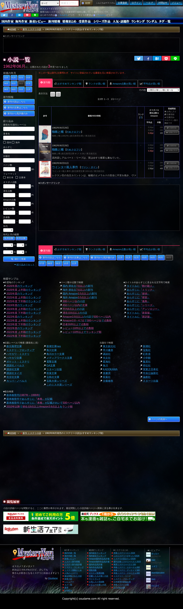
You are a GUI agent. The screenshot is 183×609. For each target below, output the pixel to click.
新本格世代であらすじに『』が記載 (29, 399)
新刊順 (45, 82)
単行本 (8, 178)
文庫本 (20, 178)
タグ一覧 (68, 585)
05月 (14, 83)
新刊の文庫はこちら (16, 107)
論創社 (147, 377)
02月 (21, 78)
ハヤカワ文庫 (14, 357)
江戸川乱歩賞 (119, 587)
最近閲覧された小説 (73, 576)
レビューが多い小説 (97, 585)
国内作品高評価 (95, 564)
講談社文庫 (12, 369)
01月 (14, 78)
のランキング (19, 286)
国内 (7, 143)
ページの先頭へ (158, 419)
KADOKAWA (110, 369)
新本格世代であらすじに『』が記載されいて (43, 402)
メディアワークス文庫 (59, 357)
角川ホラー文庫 (55, 354)
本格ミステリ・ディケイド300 (126, 570)
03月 (28, 78)
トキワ (154, 566)
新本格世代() (23, 395)
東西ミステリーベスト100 (124, 564)
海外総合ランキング (97, 556)
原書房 (107, 373)
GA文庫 (50, 365)
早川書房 (108, 350)
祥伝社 (147, 365)
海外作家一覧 (70, 556)
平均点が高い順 (150, 83)
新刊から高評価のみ (16, 113)
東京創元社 (109, 346)
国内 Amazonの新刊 (80, 293)
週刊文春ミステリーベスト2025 (127, 562)
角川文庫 (51, 350)
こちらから (63, 15)
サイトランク (94, 579)
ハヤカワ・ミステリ (17, 354)
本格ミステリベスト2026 (124, 553)
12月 (6, 78)
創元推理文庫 (14, 346)
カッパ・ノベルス (16, 380)
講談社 (107, 354)
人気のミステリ (71, 573)
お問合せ (68, 590)
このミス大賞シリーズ (59, 384)
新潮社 (147, 346)
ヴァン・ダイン (89, 167)
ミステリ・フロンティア (20, 350)
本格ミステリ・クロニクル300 (126, 573)
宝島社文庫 (52, 377)
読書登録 (171, 128)
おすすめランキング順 (68, 83)
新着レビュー (70, 559)
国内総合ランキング (97, 553)
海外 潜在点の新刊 (78, 289)
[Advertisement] (135, 12)
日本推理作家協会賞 (122, 582)
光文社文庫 (12, 377)
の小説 (74, 301)
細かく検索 (18, 259)
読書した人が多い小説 (98, 576)
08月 (6, 89)
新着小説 (68, 579)
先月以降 (8, 238)
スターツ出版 (54, 369)
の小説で (87, 316)
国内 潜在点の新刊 (78, 286)
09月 (14, 89)
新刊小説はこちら (14, 101)
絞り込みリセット (24, 264)
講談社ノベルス (15, 365)
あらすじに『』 (141, 289)
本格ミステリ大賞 (121, 585)
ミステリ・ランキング (74, 567)
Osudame (53, 578)
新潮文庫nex (53, 346)
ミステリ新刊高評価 (73, 564)
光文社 (107, 357)
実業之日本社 (150, 369)
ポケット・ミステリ (17, 361)
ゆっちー (155, 553)
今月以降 (21, 238)
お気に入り (171, 132)
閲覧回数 (93, 570)
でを (39, 406)
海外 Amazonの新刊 (80, 297)
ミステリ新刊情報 (72, 562)
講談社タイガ (14, 373)
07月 (28, 83)
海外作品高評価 (95, 567)
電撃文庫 (51, 361)
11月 (28, 89)
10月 (21, 89)
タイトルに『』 (141, 286)
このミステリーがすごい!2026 (126, 556)
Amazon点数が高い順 (122, 83)
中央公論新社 (150, 373)
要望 (66, 587)
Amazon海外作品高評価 (99, 562)
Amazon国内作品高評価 (99, 559)
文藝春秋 (108, 380)
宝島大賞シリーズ (56, 380)
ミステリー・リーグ (122, 576)
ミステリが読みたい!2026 (124, 559)
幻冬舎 (147, 354)
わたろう (155, 585)
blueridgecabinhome (160, 573)
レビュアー (69, 582)
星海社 (107, 361)
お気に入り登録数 (96, 582)
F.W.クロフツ (74, 131)
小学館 (147, 357)
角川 (105, 365)
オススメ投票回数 (96, 573)
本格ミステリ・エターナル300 (126, 567)
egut (153, 560)
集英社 (147, 361)
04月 (6, 83)
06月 (21, 83)
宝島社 (147, 350)
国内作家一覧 (70, 553)
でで (87, 320)
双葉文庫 (51, 373)
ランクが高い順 (95, 83)
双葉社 (107, 377)
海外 (16, 143)
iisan (153, 579)
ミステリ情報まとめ (73, 570)
